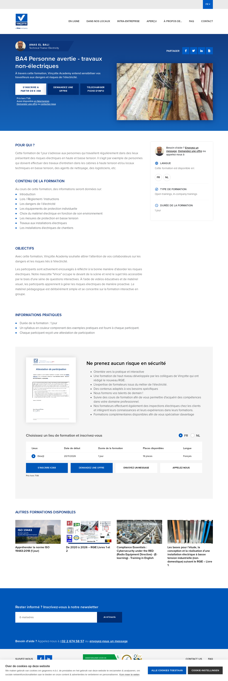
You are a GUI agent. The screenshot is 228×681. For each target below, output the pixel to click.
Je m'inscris (109, 617)
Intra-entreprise (128, 21)
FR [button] (208, 4)
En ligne (74, 21)
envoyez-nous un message (109, 641)
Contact (207, 21)
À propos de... (173, 21)
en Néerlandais (41, 101)
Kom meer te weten (129, 674)
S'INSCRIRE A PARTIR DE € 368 (31, 89)
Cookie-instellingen (205, 670)
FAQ (191, 21)
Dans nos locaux (98, 21)
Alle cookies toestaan (167, 670)
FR (158, 177)
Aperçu (152, 21)
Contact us (194, 659)
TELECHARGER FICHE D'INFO (95, 89)
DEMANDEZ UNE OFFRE (63, 89)
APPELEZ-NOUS (181, 467)
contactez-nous (48, 104)
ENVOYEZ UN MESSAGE (136, 467)
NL (167, 177)
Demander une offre (27, 104)
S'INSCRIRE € (47, 468)
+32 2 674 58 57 (72, 641)
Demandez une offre (190, 151)
